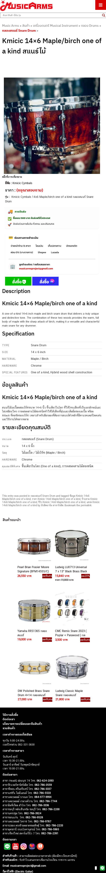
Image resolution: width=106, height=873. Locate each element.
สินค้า (26, 26)
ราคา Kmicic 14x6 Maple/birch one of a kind (56, 499)
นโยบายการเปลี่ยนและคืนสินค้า (22, 664)
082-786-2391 (49, 773)
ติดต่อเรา (9, 659)
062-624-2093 (45, 720)
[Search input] (51, 15)
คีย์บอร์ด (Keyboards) (15, 819)
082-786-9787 (42, 761)
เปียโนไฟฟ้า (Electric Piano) (18, 823)
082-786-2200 (50, 749)
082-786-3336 (40, 745)
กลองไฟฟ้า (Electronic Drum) (19, 831)
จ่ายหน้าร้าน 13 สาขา (21, 246)
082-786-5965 (50, 769)
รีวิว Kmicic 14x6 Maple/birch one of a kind (61, 502)
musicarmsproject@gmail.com (36, 268)
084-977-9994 (42, 737)
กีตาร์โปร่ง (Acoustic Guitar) (18, 815)
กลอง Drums (90, 26)
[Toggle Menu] (100, 5)
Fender (7, 843)
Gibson (7, 847)
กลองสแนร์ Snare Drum (19, 30)
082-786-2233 (54, 765)
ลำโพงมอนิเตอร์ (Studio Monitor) (21, 839)
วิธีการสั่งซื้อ (10, 655)
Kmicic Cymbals (22, 183)
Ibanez (7, 851)
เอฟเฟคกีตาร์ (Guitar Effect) (18, 827)
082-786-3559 (43, 724)
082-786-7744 (48, 741)
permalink (86, 505)
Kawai (6, 854)
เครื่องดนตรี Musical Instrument (55, 26)
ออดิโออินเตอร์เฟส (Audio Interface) (23, 835)
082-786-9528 (34, 757)
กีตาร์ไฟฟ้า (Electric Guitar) (18, 811)
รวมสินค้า (9, 668)
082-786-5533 (42, 732)
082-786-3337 (42, 728)
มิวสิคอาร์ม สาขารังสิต (52, 505)
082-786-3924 (32, 753)
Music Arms (10, 26)
